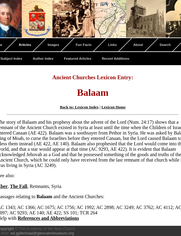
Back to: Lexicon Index (79, 107)
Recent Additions (115, 58)
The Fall (18, 186)
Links (112, 45)
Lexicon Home (113, 107)
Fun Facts (84, 45)
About (138, 45)
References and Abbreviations (48, 218)
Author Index (43, 58)
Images (53, 45)
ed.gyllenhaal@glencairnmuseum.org (42, 233)
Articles (25, 45)
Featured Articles (77, 58)
